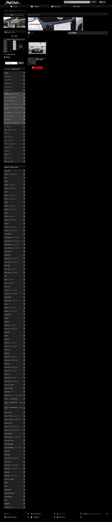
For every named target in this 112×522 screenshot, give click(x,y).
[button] (98, 7)
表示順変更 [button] (72, 33)
